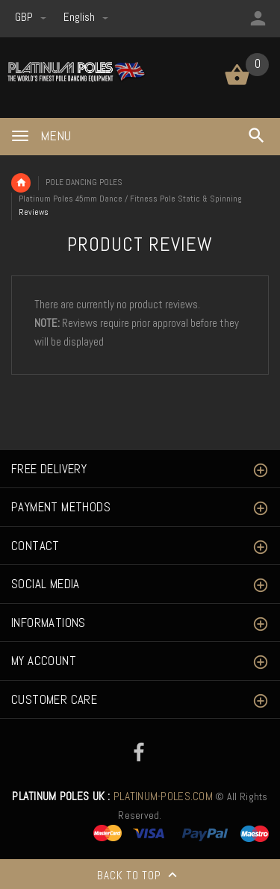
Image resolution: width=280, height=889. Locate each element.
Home (21, 183)
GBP (32, 17)
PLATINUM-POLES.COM (112, 796)
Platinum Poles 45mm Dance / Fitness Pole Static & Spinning (130, 198)
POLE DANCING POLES (84, 182)
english (85, 17)
